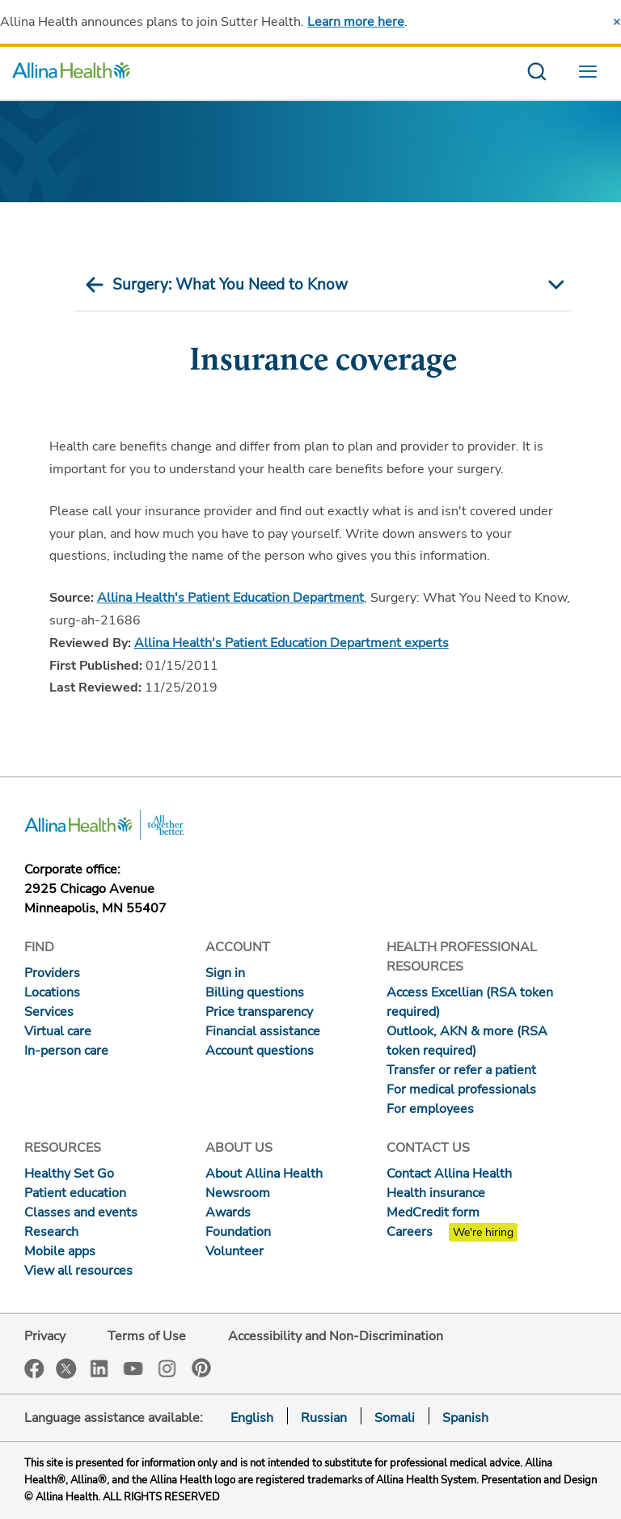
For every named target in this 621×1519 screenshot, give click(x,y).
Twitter (66, 1368)
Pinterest (201, 1367)
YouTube (133, 1367)
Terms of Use (147, 1336)
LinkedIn (99, 1367)
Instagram (167, 1367)
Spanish (465, 1418)
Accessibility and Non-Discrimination (335, 1336)
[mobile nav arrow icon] (554, 284)
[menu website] (592, 73)
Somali (394, 1418)
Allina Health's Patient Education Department (230, 598)
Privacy (44, 1336)
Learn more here (355, 22)
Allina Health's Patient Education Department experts (291, 643)
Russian (324, 1418)
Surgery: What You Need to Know (230, 284)
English (251, 1418)
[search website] (536, 73)
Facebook (34, 1369)
